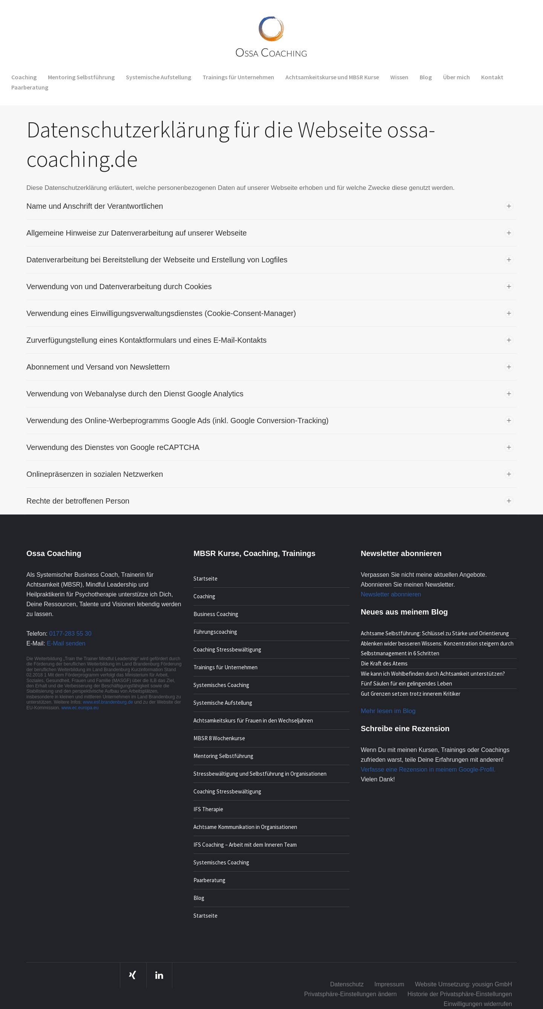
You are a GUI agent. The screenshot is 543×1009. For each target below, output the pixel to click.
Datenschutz (347, 984)
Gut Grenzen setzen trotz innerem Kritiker (410, 693)
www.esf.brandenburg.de (108, 702)
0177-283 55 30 (70, 633)
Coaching (204, 596)
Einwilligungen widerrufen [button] (478, 1004)
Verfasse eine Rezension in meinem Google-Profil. (428, 769)
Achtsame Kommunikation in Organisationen (245, 826)
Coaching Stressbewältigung (227, 649)
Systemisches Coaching (221, 685)
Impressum (389, 984)
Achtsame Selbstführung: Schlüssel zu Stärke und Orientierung (435, 633)
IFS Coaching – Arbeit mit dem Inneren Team (245, 844)
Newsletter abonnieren (391, 594)
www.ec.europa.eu (80, 707)
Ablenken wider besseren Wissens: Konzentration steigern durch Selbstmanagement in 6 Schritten (437, 648)
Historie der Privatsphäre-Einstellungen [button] (460, 994)
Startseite (205, 578)
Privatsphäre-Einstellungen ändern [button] (350, 994)
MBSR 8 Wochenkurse (219, 738)
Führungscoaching (215, 631)
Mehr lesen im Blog (388, 711)
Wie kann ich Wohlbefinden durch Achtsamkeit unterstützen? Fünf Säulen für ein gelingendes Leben (433, 678)
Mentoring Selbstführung (223, 755)
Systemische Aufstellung (222, 702)
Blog (198, 897)
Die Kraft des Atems (384, 663)
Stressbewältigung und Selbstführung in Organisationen (260, 773)
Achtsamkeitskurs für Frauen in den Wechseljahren (253, 720)
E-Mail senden (66, 643)
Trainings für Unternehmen (225, 667)
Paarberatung (209, 880)
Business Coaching (215, 614)
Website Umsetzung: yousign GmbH (463, 984)
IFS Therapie (208, 809)
